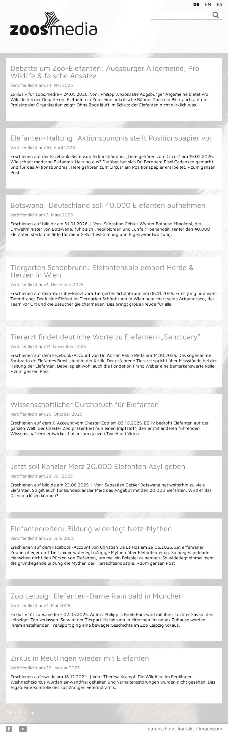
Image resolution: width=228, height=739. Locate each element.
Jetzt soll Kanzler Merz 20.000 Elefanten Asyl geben (97, 466)
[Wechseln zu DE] (194, 4)
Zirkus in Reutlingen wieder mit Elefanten (79, 658)
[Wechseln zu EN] (206, 4)
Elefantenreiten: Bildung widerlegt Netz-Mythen (91, 528)
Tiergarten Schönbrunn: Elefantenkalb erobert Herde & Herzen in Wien (102, 271)
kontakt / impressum (200, 728)
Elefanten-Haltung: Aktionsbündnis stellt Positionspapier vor (111, 137)
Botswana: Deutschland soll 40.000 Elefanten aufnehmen (107, 205)
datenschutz (161, 728)
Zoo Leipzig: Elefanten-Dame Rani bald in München (96, 595)
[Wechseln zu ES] (218, 4)
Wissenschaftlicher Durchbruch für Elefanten (84, 404)
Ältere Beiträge (21, 712)
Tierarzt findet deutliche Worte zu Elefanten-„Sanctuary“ (105, 336)
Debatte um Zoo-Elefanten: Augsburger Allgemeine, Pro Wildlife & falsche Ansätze (104, 72)
